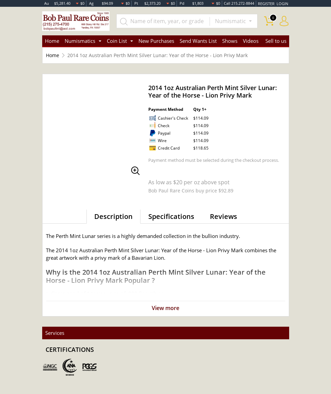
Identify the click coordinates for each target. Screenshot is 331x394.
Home (52, 40)
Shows (229, 40)
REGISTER (266, 3)
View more (165, 308)
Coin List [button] (117, 40)
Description (113, 216)
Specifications (171, 216)
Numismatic (231, 21)
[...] (163, 21)
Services (54, 332)
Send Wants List (198, 40)
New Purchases (156, 40)
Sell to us (275, 40)
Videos (251, 40)
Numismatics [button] (80, 40)
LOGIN (282, 3)
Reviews (223, 216)
